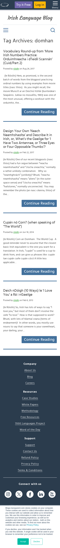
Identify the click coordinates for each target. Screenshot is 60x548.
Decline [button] (36, 541)
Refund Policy (30, 457)
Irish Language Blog (30, 18)
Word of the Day (30, 429)
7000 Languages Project (30, 423)
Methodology (30, 411)
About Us (30, 370)
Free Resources (30, 417)
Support (30, 445)
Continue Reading (39, 112)
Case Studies (30, 398)
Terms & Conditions (30, 470)
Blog (30, 376)
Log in (40, 4)
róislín (16, 69)
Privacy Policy (32, 525)
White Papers (30, 404)
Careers (30, 383)
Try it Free (23, 4)
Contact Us (30, 451)
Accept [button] (23, 541)
